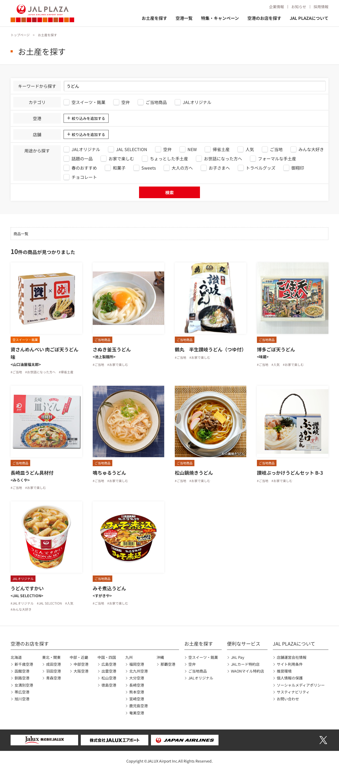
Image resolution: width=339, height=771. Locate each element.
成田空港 (53, 664)
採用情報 (321, 6)
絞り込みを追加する (88, 118)
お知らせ (298, 6)
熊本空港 (136, 692)
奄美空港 (136, 712)
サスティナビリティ (293, 692)
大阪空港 (81, 671)
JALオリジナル (200, 678)
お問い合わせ (288, 698)
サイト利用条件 (290, 664)
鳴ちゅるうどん (109, 472)
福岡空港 (136, 664)
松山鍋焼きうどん (194, 472)
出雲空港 (108, 671)
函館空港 (22, 671)
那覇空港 (167, 664)
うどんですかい (27, 588)
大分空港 (136, 678)
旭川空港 (22, 698)
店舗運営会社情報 (291, 657)
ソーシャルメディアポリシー (301, 685)
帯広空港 (22, 692)
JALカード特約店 (245, 664)
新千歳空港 (24, 664)
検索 (169, 192)
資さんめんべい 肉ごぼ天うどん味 (44, 353)
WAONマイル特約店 (247, 671)
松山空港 (108, 678)
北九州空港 (138, 671)
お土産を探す (154, 18)
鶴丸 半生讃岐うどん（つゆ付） (210, 349)
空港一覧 (184, 18)
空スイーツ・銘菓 (203, 657)
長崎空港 (136, 685)
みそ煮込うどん (109, 588)
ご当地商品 (197, 671)
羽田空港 (53, 671)
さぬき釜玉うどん (112, 349)
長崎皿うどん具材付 (32, 472)
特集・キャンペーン (220, 18)
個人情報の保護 (290, 678)
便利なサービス (243, 643)
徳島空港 (108, 685)
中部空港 (81, 664)
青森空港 (53, 678)
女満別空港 (24, 685)
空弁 (192, 664)
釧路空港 (22, 678)
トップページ (20, 35)
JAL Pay (237, 657)
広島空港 (108, 664)
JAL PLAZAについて (309, 18)
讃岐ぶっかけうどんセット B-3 (290, 472)
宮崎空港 (136, 698)
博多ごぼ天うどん (276, 349)
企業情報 (276, 6)
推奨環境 (284, 671)
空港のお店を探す (264, 18)
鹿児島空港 (138, 705)
